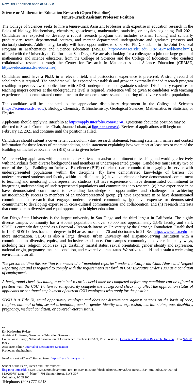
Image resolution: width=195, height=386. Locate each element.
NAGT (187, 339)
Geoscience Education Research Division (147, 339)
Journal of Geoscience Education (46, 346)
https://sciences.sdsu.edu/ (23, 108)
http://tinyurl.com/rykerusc (68, 358)
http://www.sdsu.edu (170, 231)
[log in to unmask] (105, 126)
